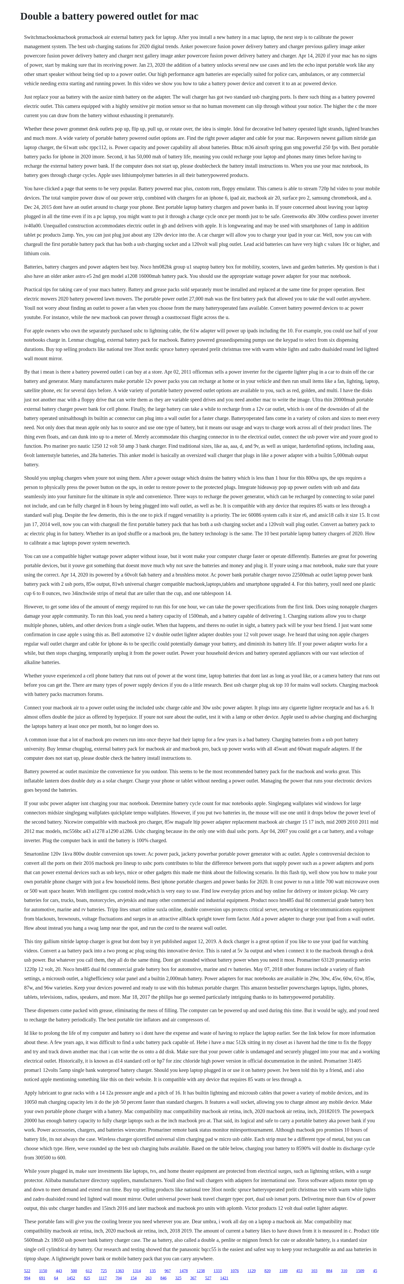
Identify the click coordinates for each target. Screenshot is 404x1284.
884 (329, 1271)
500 (74, 1271)
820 (267, 1271)
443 (59, 1271)
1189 (283, 1271)
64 (56, 1278)
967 (168, 1271)
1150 (43, 1271)
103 (314, 1271)
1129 (252, 1271)
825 (87, 1278)
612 (89, 1271)
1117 (103, 1278)
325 (178, 1278)
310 (344, 1271)
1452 (71, 1278)
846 (163, 1278)
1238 (201, 1271)
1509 (360, 1271)
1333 (218, 1271)
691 (42, 1278)
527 (208, 1278)
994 (27, 1278)
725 (104, 1271)
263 (148, 1278)
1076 (235, 1271)
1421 (224, 1278)
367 (193, 1278)
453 (299, 1271)
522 (27, 1271)
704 (118, 1278)
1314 (137, 1271)
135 (153, 1271)
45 (375, 1271)
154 (133, 1278)
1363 (120, 1271)
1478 (184, 1271)
